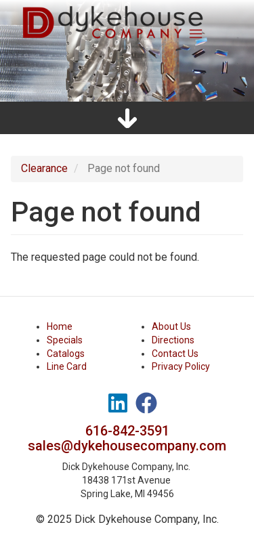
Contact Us (175, 353)
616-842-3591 (127, 431)
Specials (65, 340)
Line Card (67, 366)
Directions (173, 340)
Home (59, 326)
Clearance (44, 168)
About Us (171, 326)
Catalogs (66, 353)
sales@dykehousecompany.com (127, 446)
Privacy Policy (181, 366)
